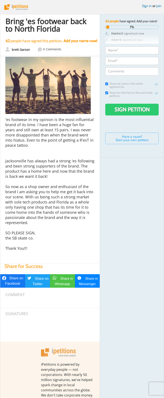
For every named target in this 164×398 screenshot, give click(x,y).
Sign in (147, 6)
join (158, 6)
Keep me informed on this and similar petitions (129, 94)
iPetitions (82, 7)
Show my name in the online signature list (124, 85)
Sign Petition (132, 109)
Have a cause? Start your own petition (132, 138)
